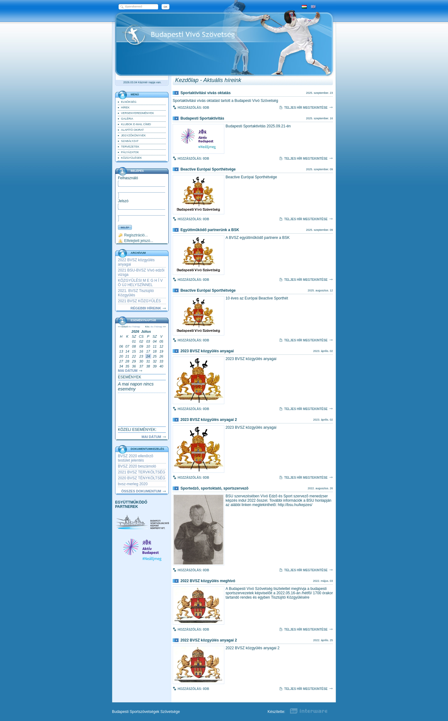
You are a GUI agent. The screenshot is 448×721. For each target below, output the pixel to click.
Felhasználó (128, 178)
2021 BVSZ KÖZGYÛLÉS (139, 301)
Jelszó (123, 201)
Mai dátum (128, 370)
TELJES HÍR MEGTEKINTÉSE (306, 107)
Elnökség (129, 101)
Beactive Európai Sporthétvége (208, 169)
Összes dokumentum (141, 491)
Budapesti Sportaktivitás (202, 118)
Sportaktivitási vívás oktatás (205, 93)
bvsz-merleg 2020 (132, 484)
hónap (136, 326)
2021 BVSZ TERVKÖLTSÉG (141, 472)
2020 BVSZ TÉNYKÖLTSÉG (141, 478)
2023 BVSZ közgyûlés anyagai (207, 351)
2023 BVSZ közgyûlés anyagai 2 (208, 420)
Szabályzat (129, 141)
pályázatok (130, 152)
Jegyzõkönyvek (133, 135)
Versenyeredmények (137, 113)
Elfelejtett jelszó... (138, 241)
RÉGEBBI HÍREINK (146, 308)
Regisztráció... (136, 235)
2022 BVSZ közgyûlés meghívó (207, 581)
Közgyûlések (131, 157)
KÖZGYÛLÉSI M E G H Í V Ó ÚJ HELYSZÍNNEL (140, 282)
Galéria (127, 118)
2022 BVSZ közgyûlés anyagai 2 (208, 640)
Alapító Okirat (132, 129)
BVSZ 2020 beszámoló (137, 466)
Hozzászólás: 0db (193, 107)
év (129, 326)
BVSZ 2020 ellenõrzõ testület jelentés (135, 458)
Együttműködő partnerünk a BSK (209, 230)
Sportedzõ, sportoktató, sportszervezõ (214, 488)
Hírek (125, 107)
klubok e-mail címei (136, 124)
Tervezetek (130, 146)
